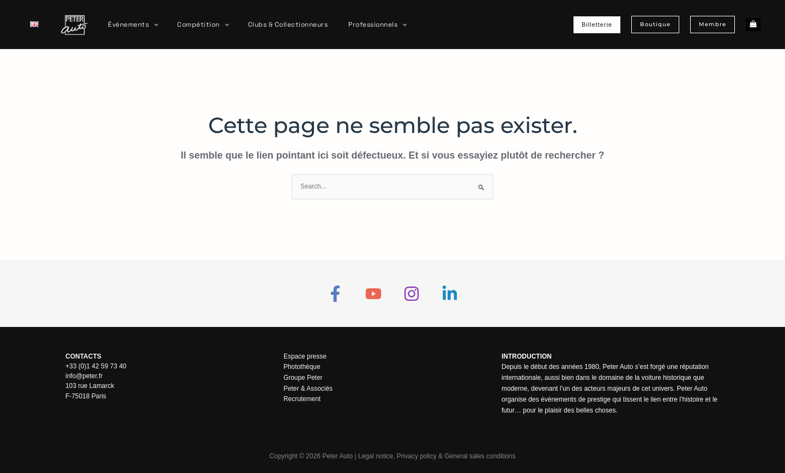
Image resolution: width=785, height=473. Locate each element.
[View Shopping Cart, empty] (753, 25)
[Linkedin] (450, 294)
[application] (150, 24)
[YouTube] (373, 294)
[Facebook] (335, 294)
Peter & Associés (308, 388)
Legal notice (375, 456)
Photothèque (302, 367)
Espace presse (305, 356)
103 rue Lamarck (89, 386)
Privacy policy (416, 456)
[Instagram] (411, 294)
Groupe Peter (303, 377)
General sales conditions (480, 456)
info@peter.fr (84, 376)
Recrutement (302, 399)
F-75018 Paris (85, 395)
